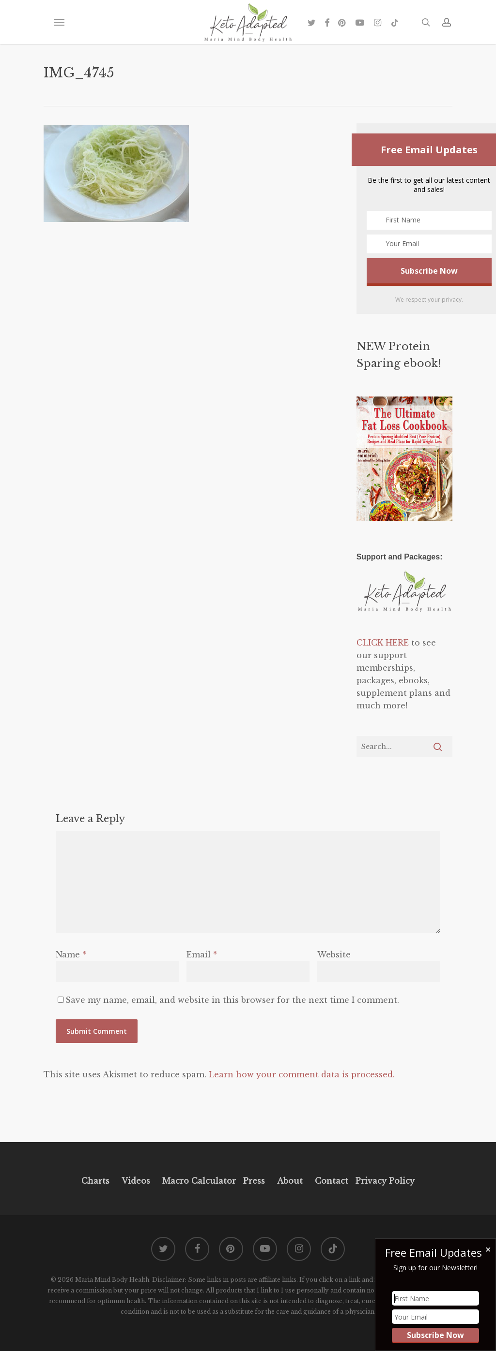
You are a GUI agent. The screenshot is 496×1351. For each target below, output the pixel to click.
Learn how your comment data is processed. (302, 1074)
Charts (95, 1181)
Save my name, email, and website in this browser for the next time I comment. (232, 1000)
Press (254, 1181)
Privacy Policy (384, 1181)
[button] (58, 22)
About (290, 1181)
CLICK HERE (382, 642)
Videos (136, 1181)
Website (334, 954)
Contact (331, 1181)
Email (201, 954)
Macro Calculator (199, 1181)
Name (71, 954)
